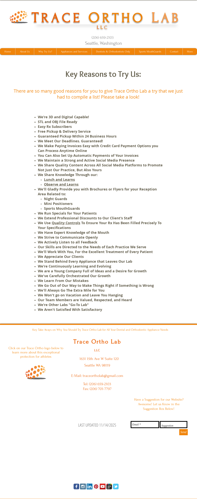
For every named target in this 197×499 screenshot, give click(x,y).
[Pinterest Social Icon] (96, 486)
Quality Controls (66, 223)
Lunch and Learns (59, 179)
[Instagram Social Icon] (83, 486)
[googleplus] (109, 486)
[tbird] (116, 486)
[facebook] (76, 486)
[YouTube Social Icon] (103, 486)
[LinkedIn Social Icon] (89, 486)
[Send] (183, 432)
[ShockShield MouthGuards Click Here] (36, 372)
